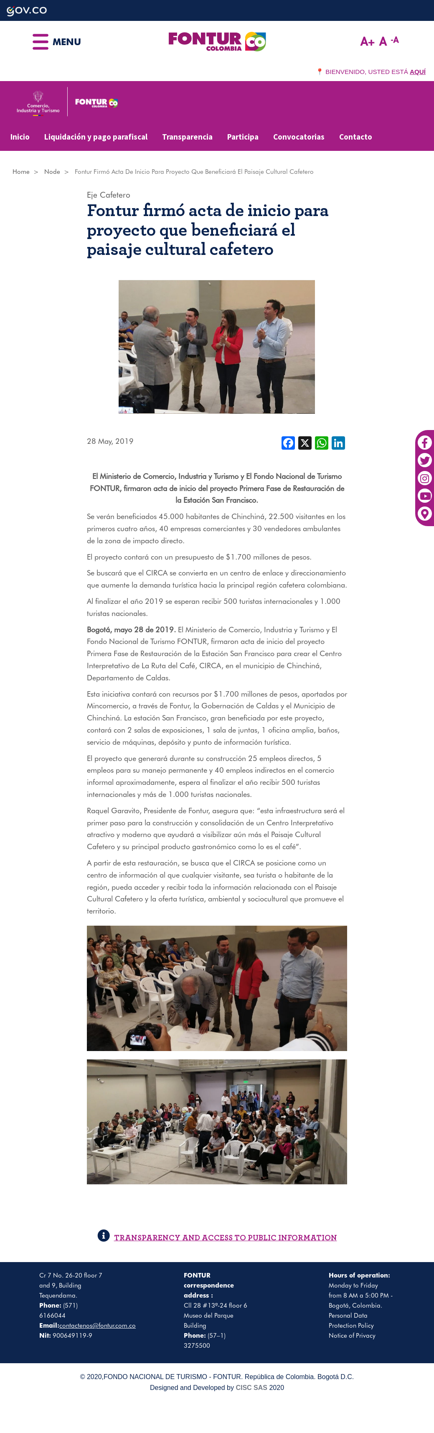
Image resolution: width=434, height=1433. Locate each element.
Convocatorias (299, 137)
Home (21, 172)
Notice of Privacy (352, 1335)
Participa (243, 137)
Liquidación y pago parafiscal (95, 137)
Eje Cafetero (108, 194)
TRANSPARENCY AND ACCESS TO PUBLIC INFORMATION (217, 1238)
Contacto (355, 137)
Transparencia (187, 137)
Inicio (20, 137)
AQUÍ (418, 71)
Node (52, 172)
